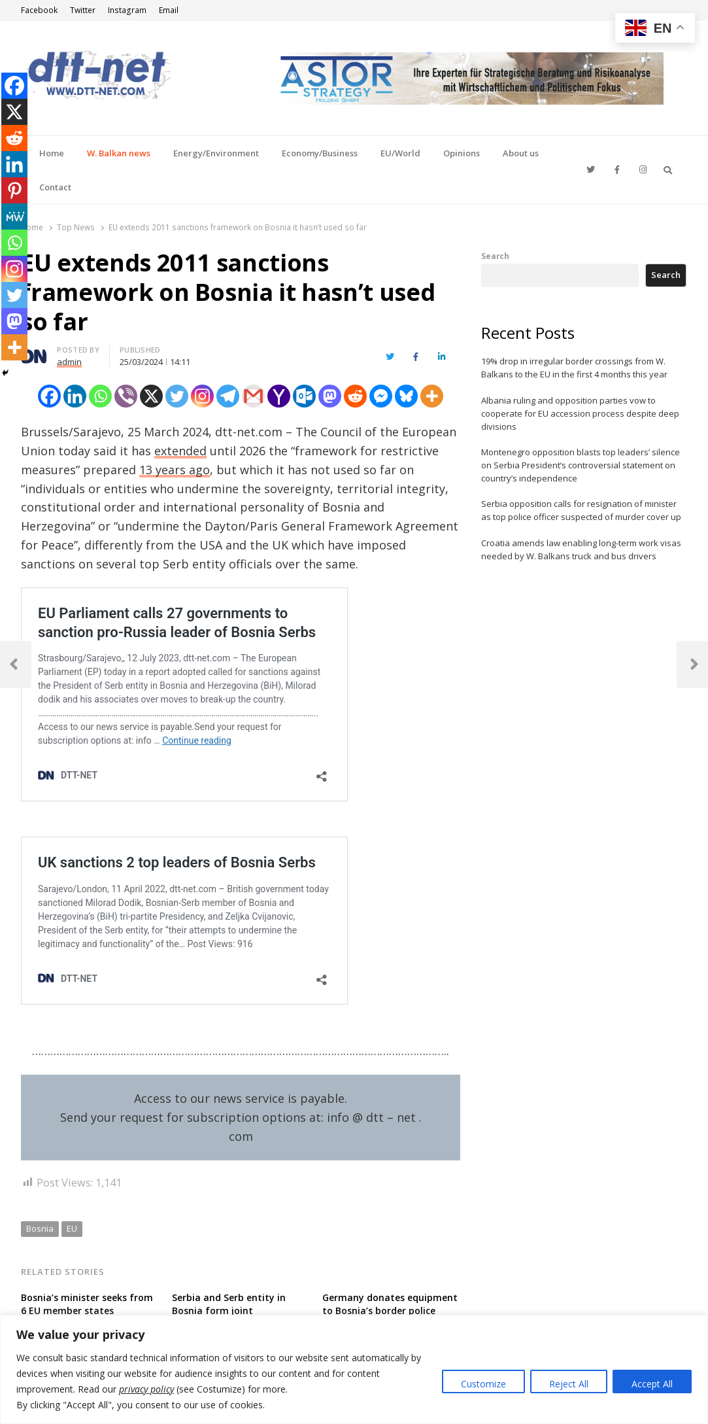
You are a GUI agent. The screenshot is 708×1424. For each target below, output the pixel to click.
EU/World (400, 153)
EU (72, 1228)
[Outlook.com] (304, 396)
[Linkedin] (74, 396)
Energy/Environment (216, 153)
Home (51, 153)
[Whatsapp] (100, 396)
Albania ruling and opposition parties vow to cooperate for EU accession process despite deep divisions (580, 413)
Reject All (568, 1384)
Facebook (39, 10)
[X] (151, 396)
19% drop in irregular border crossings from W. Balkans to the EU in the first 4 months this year (574, 367)
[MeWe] (14, 216)
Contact (55, 187)
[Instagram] (202, 396)
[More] (431, 396)
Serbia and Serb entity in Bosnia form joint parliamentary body (229, 1310)
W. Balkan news (118, 153)
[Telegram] (227, 396)
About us (521, 153)
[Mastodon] (329, 396)
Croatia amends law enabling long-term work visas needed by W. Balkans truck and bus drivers (581, 549)
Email (168, 10)
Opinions (461, 153)
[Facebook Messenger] (380, 396)
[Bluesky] (406, 396)
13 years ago (174, 470)
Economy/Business (320, 153)
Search (495, 256)
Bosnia (40, 1228)
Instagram (127, 10)
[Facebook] (49, 396)
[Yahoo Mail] (278, 396)
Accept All (652, 1384)
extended (180, 451)
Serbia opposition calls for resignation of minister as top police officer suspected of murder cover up (581, 510)
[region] (354, 1369)
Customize (483, 1384)
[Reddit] (355, 396)
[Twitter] (176, 396)
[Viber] (125, 396)
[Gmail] (253, 396)
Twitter (82, 10)
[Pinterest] (14, 190)
